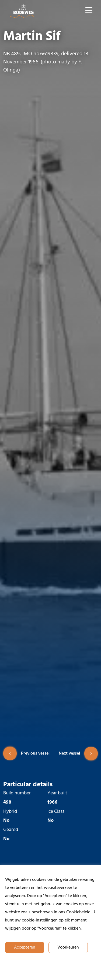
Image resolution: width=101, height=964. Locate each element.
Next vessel (78, 753)
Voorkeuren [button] (68, 947)
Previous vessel (26, 753)
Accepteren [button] (24, 947)
